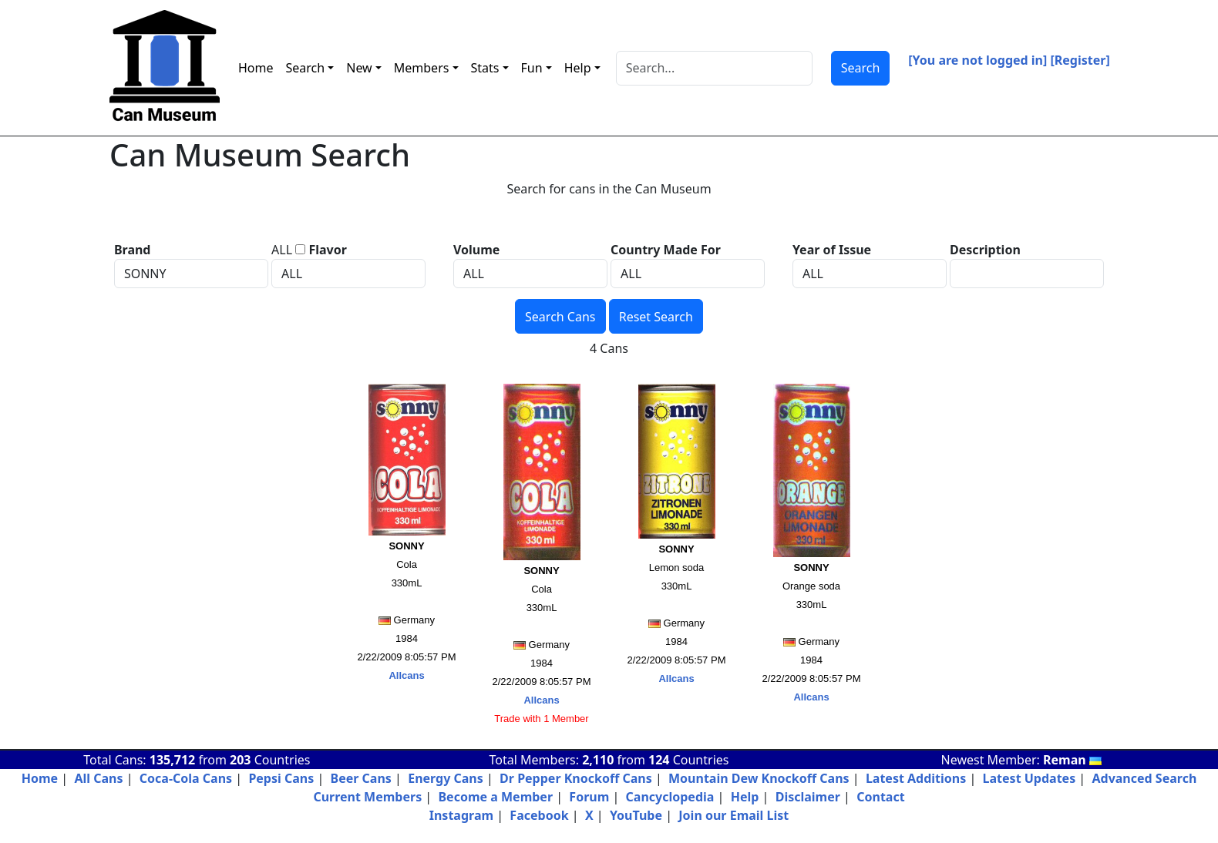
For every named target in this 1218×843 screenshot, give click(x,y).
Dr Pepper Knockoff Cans (576, 778)
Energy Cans (445, 778)
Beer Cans (361, 778)
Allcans (406, 675)
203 (240, 759)
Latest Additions (916, 778)
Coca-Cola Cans (186, 778)
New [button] (359, 67)
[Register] (1080, 60)
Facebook (539, 815)
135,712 (172, 759)
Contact (880, 796)
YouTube (636, 815)
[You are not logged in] (977, 60)
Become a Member (495, 796)
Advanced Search (1144, 778)
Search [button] (305, 67)
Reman (1072, 759)
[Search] (714, 68)
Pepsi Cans (281, 778)
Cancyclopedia (670, 796)
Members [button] (421, 67)
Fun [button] (532, 67)
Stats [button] (485, 67)
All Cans (98, 778)
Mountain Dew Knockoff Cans (759, 778)
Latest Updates (1029, 778)
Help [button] (577, 67)
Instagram (461, 815)
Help (745, 796)
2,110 (598, 759)
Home (256, 67)
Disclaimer (808, 796)
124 (658, 759)
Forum (589, 796)
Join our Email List (733, 815)
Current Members (367, 796)
